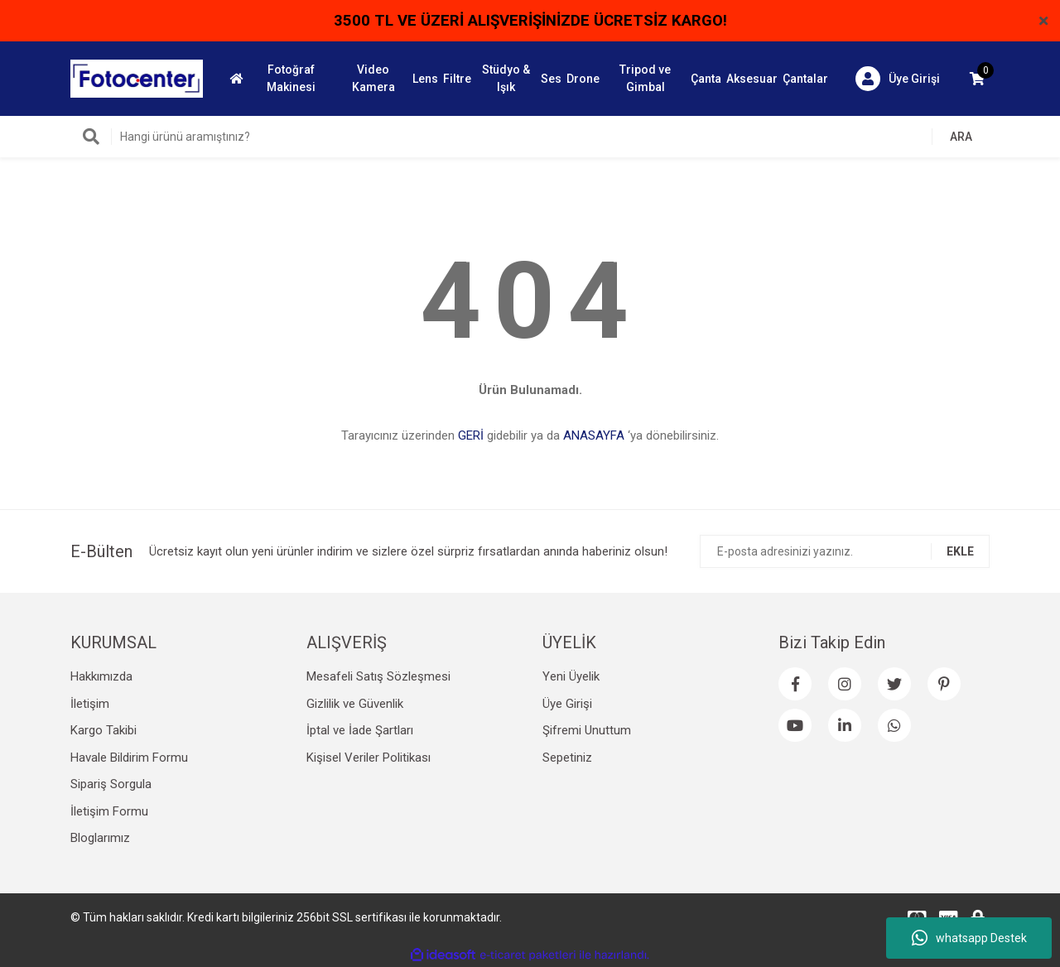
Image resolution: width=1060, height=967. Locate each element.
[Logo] (136, 78)
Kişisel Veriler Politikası (368, 757)
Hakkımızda (101, 676)
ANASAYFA (593, 435)
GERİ (471, 435)
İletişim (89, 703)
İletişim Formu (109, 811)
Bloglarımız (100, 837)
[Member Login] (897, 78)
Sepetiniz (567, 757)
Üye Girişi (567, 703)
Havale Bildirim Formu (129, 757)
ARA (961, 136)
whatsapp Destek (969, 938)
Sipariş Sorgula (111, 784)
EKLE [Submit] (960, 551)
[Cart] (977, 78)
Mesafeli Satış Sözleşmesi (378, 676)
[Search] (530, 136)
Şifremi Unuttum (586, 730)
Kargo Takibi (103, 730)
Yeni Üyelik (571, 676)
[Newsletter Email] (845, 551)
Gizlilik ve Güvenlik (354, 703)
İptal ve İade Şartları (359, 730)
